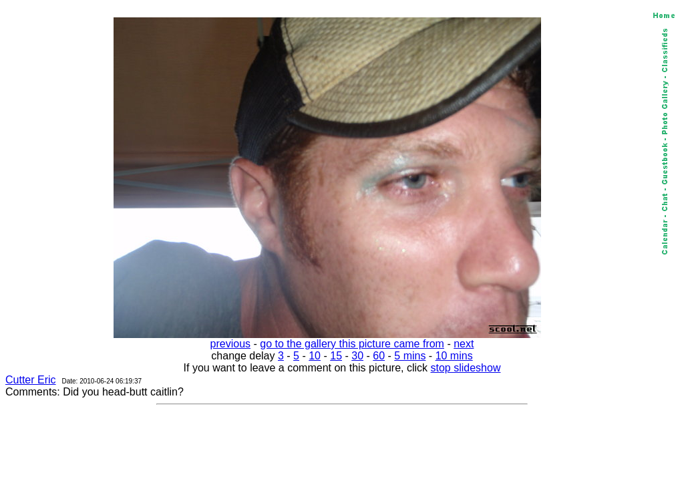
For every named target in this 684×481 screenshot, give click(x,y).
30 (357, 355)
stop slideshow (466, 367)
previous (230, 343)
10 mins (454, 355)
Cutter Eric (30, 379)
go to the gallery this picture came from (352, 343)
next (464, 343)
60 (379, 355)
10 (315, 355)
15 (336, 355)
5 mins (409, 355)
